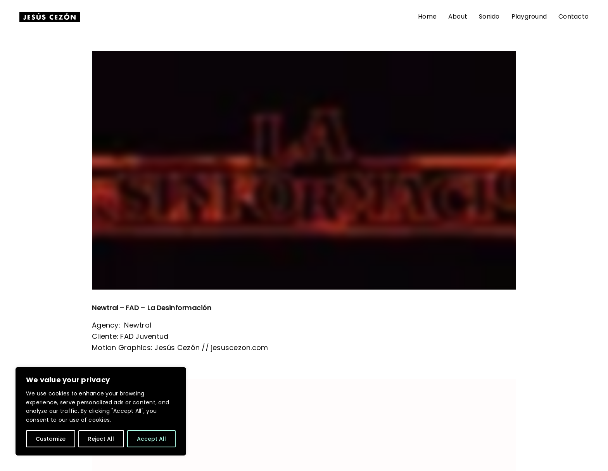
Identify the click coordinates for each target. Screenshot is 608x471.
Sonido (489, 16)
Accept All (151, 439)
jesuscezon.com (239, 347)
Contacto (573, 16)
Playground (529, 16)
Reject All (101, 439)
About (457, 16)
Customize (51, 439)
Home (427, 16)
